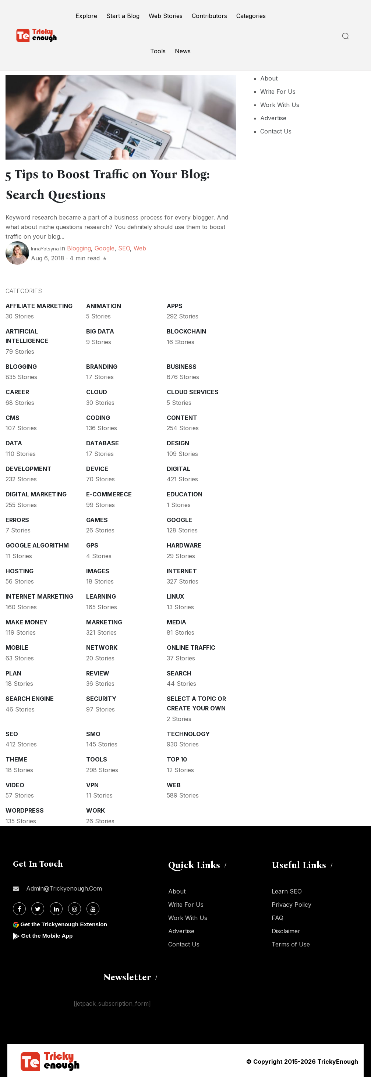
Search (179, 671)
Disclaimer (286, 929)
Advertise (273, 118)
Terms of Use (291, 942)
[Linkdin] (56, 907)
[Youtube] (92, 907)
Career (17, 390)
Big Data (100, 330)
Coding (98, 416)
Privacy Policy (291, 903)
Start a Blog (122, 15)
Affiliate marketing (39, 304)
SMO (93, 732)
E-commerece (109, 492)
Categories (251, 15)
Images (97, 569)
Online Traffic (191, 646)
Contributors (209, 15)
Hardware (184, 544)
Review (97, 671)
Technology (188, 732)
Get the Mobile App (47, 934)
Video (15, 783)
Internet (182, 569)
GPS (92, 544)
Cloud (96, 390)
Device (97, 467)
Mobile (17, 646)
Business (182, 365)
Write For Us (278, 91)
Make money (26, 620)
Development (29, 467)
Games (97, 518)
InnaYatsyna (45, 247)
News (183, 51)
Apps (175, 304)
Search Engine (30, 697)
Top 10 (177, 758)
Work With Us (279, 104)
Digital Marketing (36, 492)
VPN (92, 783)
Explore (86, 15)
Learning (101, 595)
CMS (13, 416)
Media (176, 620)
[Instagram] (74, 907)
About (269, 78)
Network (101, 646)
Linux (175, 595)
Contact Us (276, 131)
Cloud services (193, 390)
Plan (13, 671)
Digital (178, 467)
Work (95, 809)
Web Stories (166, 15)
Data (14, 441)
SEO (124, 246)
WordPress (25, 809)
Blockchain (186, 330)
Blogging (79, 246)
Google (104, 246)
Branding (101, 365)
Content (182, 416)
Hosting (19, 569)
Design (178, 441)
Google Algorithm (37, 544)
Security (101, 697)
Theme (16, 758)
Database (102, 441)
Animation (103, 304)
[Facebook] (19, 907)
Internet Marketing (39, 595)
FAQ (277, 916)
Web (140, 246)
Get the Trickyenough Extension (65, 923)
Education (184, 492)
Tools (158, 51)
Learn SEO (287, 890)
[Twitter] (37, 907)
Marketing (104, 620)
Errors (17, 518)
